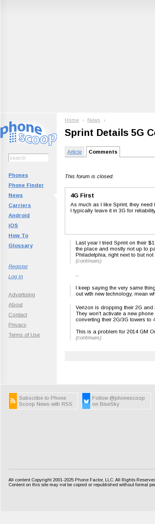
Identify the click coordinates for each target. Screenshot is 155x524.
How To (18, 235)
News (15, 195)
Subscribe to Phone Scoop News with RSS (45, 401)
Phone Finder (26, 185)
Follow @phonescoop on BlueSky (118, 401)
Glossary (20, 245)
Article (74, 152)
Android (19, 215)
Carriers (19, 205)
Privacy (17, 325)
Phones (18, 175)
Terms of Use (24, 335)
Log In (15, 276)
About (15, 305)
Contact (17, 315)
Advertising (21, 295)
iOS (13, 225)
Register (18, 266)
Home (72, 120)
